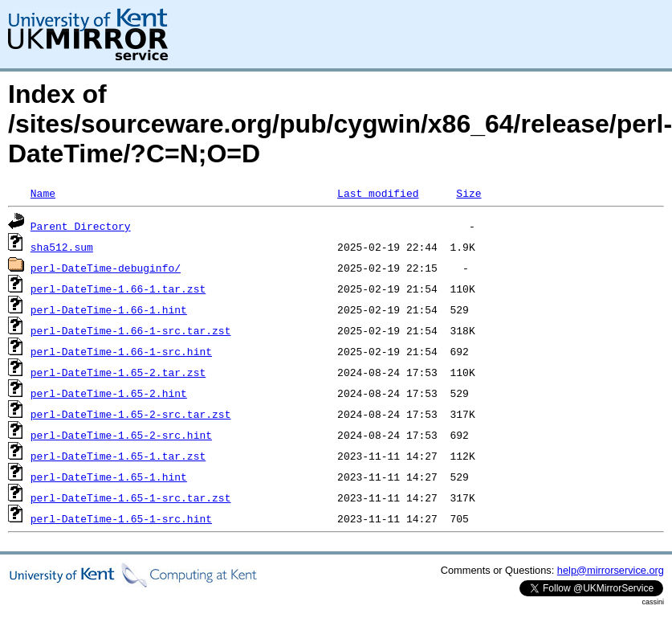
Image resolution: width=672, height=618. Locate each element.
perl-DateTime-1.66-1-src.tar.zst (131, 330)
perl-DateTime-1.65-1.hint (109, 476)
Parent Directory (81, 226)
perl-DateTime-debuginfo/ (106, 267)
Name (43, 193)
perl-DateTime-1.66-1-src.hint (121, 351)
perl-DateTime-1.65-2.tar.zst (118, 372)
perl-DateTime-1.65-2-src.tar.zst (131, 414)
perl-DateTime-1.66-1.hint (109, 309)
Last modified (377, 193)
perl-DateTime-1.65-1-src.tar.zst (131, 497)
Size (468, 193)
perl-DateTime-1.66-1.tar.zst (118, 288)
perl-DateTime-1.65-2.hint (109, 393)
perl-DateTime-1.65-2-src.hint (121, 435)
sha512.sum (62, 246)
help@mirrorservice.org (610, 570)
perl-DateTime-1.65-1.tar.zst (118, 455)
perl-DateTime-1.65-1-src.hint (121, 518)
